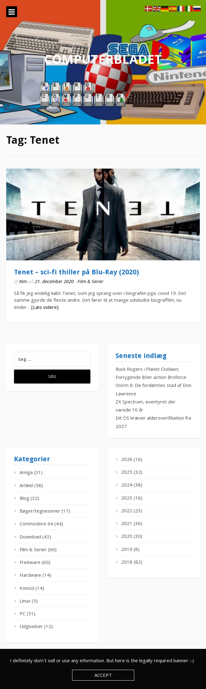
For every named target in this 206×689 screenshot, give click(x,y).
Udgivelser (31, 626)
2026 (126, 459)
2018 (126, 562)
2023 (126, 498)
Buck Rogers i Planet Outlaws (147, 369)
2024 (126, 485)
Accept (103, 675)
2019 (126, 549)
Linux (25, 601)
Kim (23, 281)
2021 (126, 523)
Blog (24, 498)
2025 (126, 472)
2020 (126, 536)
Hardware (30, 575)
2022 (126, 510)
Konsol (27, 588)
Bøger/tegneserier (40, 511)
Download (30, 536)
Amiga (26, 472)
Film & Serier (90, 281)
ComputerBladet (103, 59)
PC (22, 613)
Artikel (26, 485)
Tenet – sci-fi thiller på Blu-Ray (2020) (76, 272)
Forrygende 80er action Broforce (151, 377)
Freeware (30, 562)
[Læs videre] (44, 307)
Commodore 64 (36, 523)
